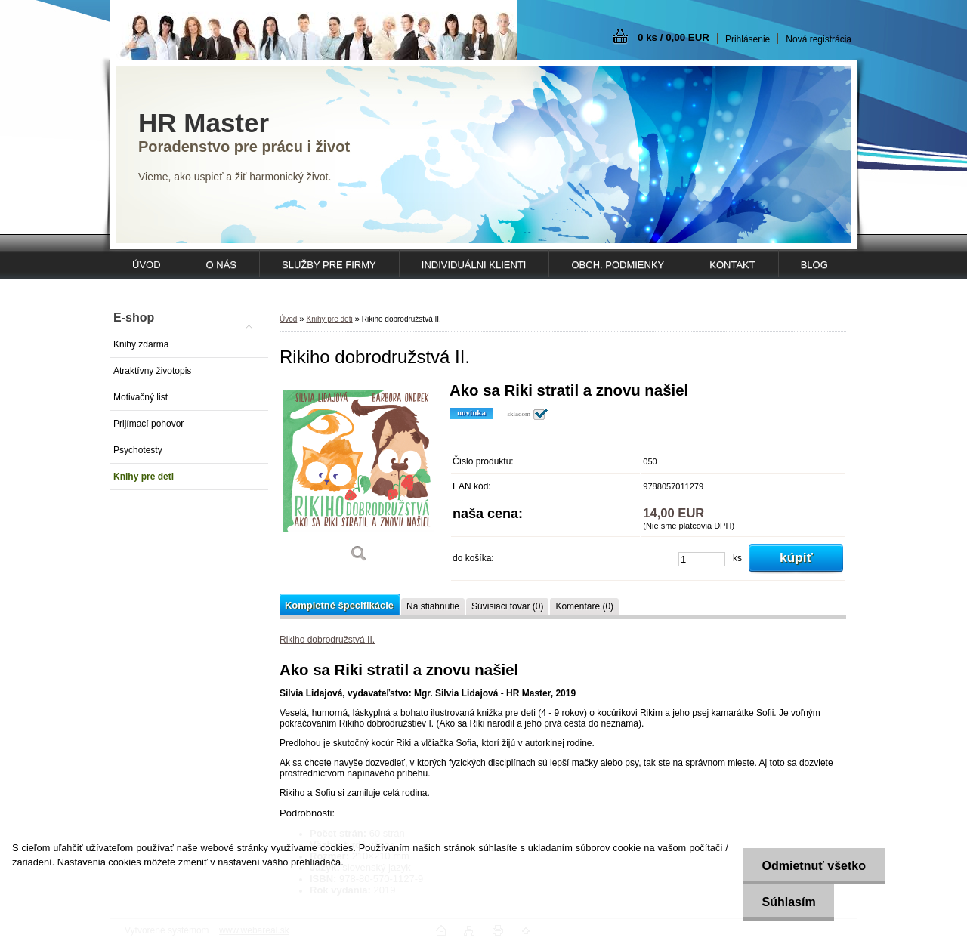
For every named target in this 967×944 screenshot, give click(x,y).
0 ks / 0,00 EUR (673, 37)
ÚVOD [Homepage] (146, 264)
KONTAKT (732, 264)
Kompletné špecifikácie (339, 605)
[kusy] (701, 559)
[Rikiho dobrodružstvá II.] (358, 477)
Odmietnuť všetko (813, 865)
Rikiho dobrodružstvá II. (327, 639)
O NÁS (221, 264)
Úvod (288, 319)
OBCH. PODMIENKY (617, 264)
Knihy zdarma (140, 344)
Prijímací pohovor (148, 423)
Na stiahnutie (432, 606)
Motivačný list (140, 397)
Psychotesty (137, 450)
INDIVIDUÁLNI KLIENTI (474, 264)
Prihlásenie (747, 39)
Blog (814, 264)
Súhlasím (788, 902)
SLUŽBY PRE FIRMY (329, 264)
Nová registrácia (818, 39)
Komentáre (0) (584, 606)
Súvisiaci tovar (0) (507, 606)
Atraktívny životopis (152, 371)
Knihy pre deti (143, 476)
